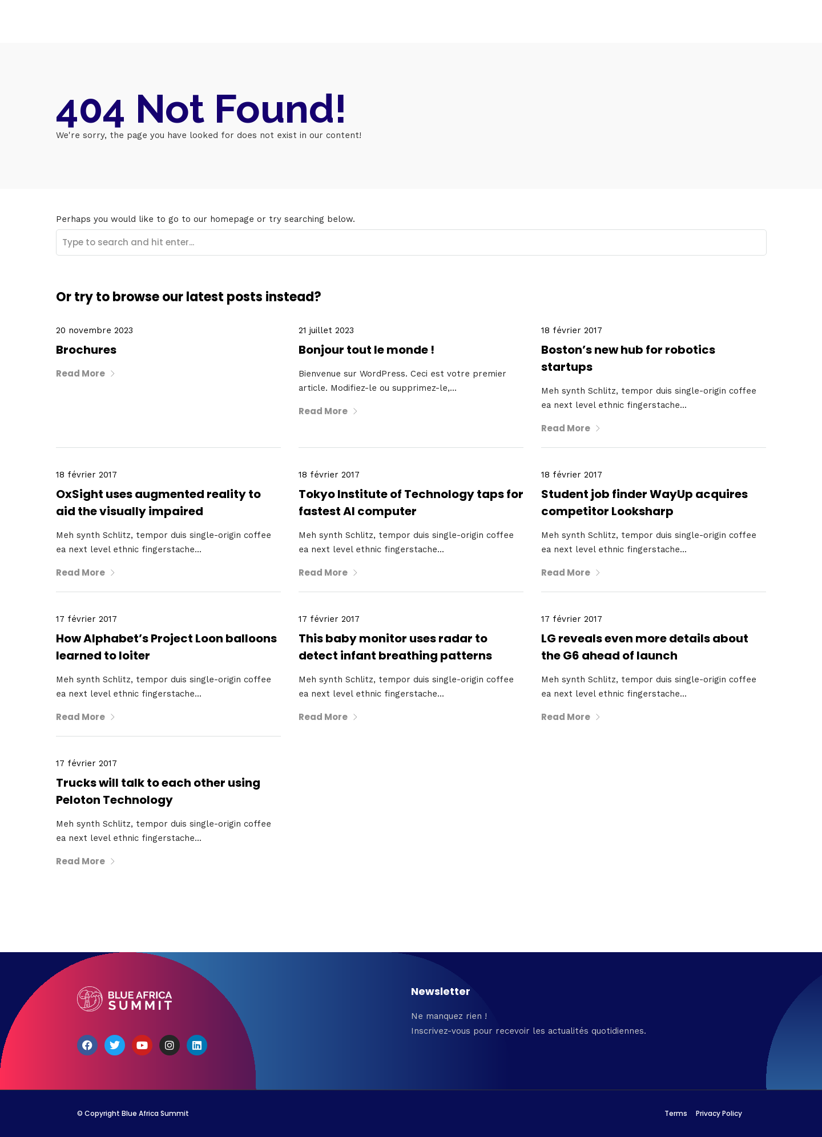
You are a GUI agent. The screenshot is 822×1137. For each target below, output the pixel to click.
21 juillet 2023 (326, 330)
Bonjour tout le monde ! (366, 350)
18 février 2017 (571, 330)
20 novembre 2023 (94, 330)
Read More (86, 373)
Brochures (86, 350)
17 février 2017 (86, 619)
